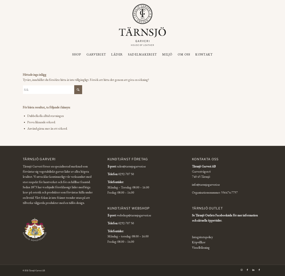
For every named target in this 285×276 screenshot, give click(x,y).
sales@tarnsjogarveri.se (131, 166)
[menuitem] (77, 54)
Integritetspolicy (202, 237)
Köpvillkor (198, 242)
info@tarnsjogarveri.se (206, 184)
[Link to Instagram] (241, 270)
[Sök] (52, 89)
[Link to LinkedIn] (253, 270)
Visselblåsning (201, 247)
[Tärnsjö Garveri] (142, 25)
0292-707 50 (126, 174)
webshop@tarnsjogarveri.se (134, 215)
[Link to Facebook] (247, 270)
